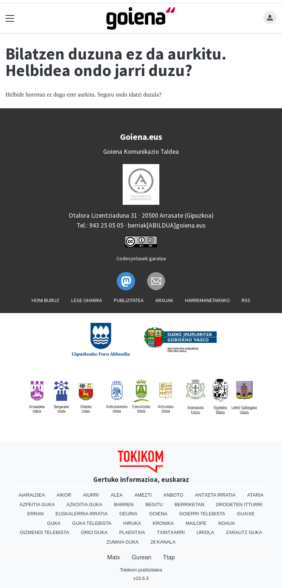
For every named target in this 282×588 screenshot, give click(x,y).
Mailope (195, 523)
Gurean (141, 557)
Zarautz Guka (244, 532)
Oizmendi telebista (44, 532)
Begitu (154, 504)
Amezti (143, 495)
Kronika (163, 523)
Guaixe (245, 513)
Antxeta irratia (215, 495)
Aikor (64, 495)
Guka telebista (91, 523)
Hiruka (132, 523)
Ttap (169, 557)
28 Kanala (163, 542)
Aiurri (91, 495)
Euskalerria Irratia (81, 513)
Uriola (205, 532)
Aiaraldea (31, 495)
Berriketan (190, 504)
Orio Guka (94, 532)
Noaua (226, 523)
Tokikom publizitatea (141, 570)
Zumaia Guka (122, 542)
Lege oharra (86, 300)
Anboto (173, 495)
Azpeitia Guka (37, 504)
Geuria (128, 513)
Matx (113, 557)
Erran (35, 513)
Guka (53, 523)
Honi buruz (45, 300)
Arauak (164, 300)
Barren (124, 504)
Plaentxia (132, 532)
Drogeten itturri (239, 504)
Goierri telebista (202, 513)
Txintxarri (171, 532)
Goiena (158, 513)
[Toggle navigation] (10, 18)
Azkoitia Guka (84, 504)
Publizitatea (129, 300)
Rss (246, 300)
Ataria (255, 495)
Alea (117, 495)
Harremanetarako (207, 300)
